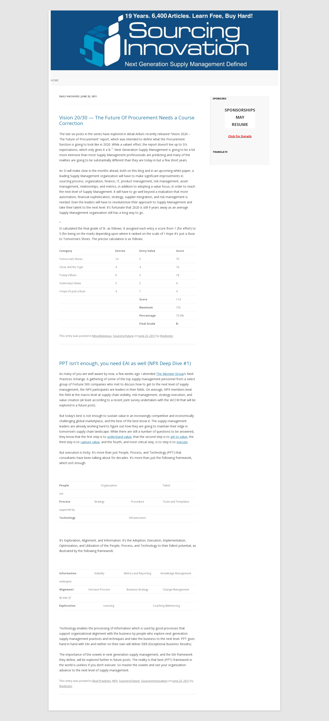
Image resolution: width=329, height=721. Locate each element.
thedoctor (166, 336)
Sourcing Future (123, 336)
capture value (90, 442)
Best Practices (101, 681)
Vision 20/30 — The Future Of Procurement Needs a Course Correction (126, 120)
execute (182, 442)
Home (54, 80)
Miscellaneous (102, 336)
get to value (178, 437)
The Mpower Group (170, 374)
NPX (115, 681)
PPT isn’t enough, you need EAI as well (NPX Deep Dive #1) (125, 363)
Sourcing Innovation (154, 681)
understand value (119, 437)
